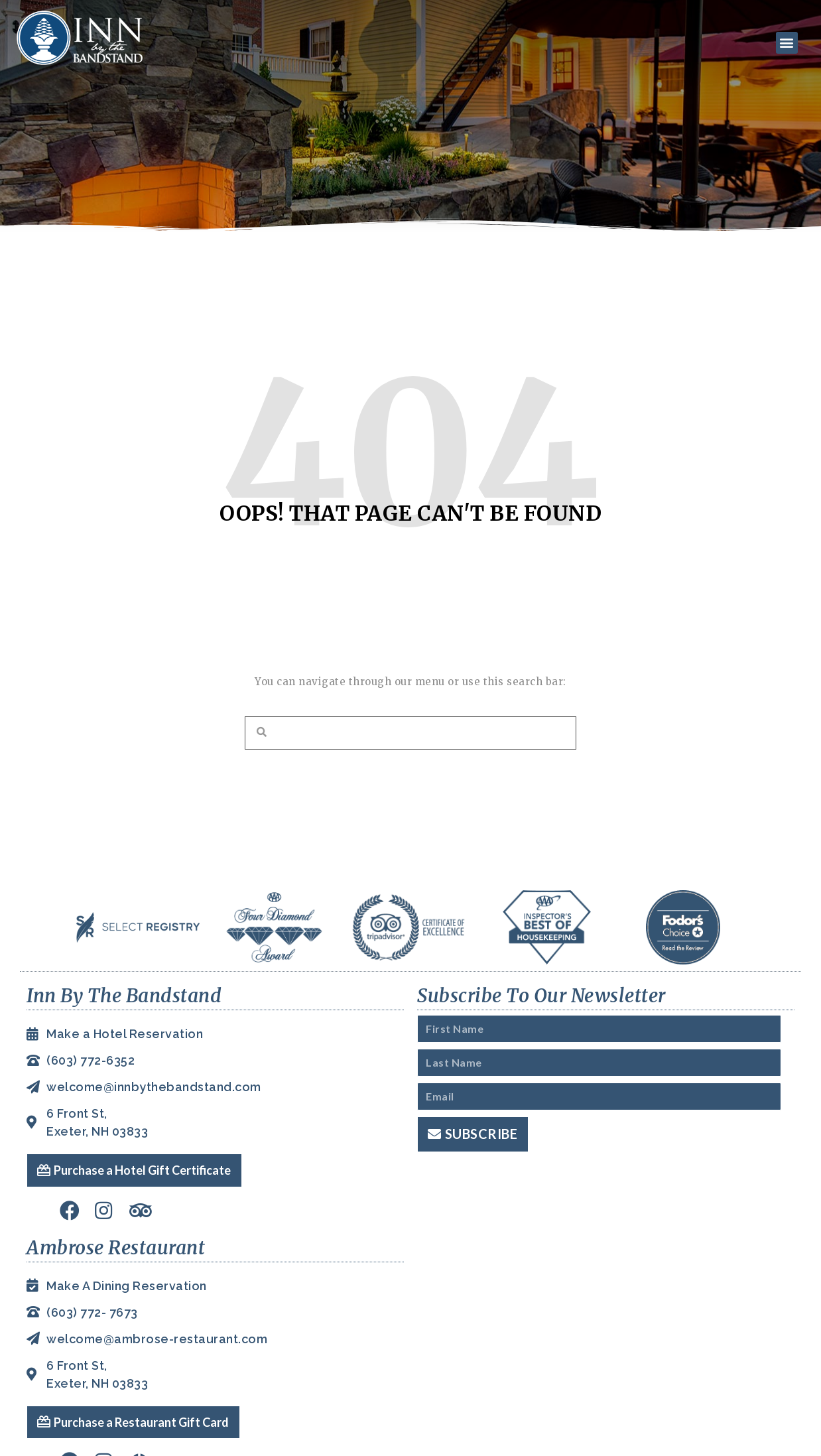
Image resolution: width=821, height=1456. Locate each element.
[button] (783, 41)
